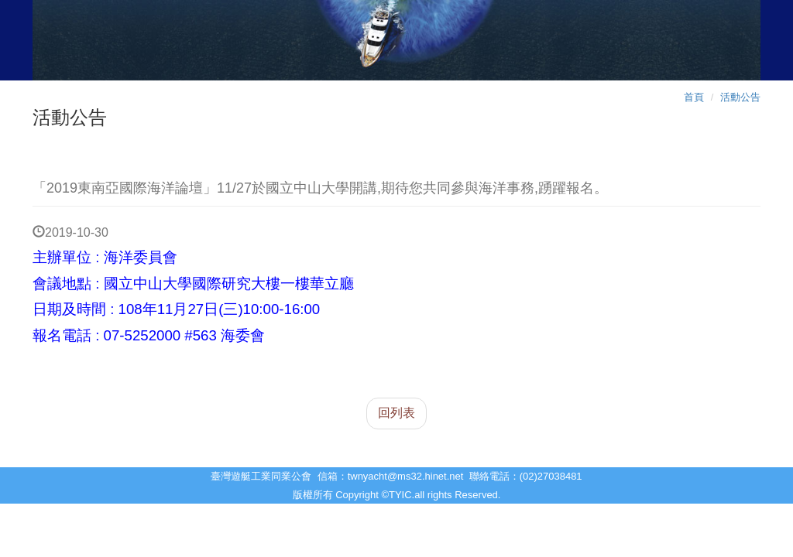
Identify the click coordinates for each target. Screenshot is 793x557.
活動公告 (740, 97)
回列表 (396, 412)
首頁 (694, 97)
